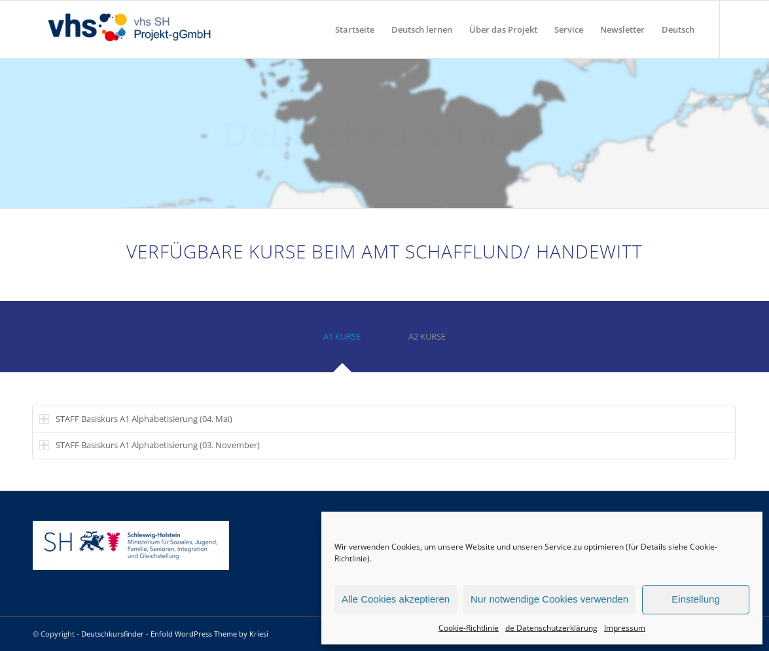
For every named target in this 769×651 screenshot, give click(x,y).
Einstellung (695, 599)
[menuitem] (355, 29)
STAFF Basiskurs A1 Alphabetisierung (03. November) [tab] (149, 445)
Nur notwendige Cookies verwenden (549, 599)
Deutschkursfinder (112, 634)
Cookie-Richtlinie (468, 627)
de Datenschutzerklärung (551, 627)
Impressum (624, 627)
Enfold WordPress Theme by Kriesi (209, 634)
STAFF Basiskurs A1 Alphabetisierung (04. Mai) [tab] (135, 419)
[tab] (342, 341)
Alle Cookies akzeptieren (396, 599)
